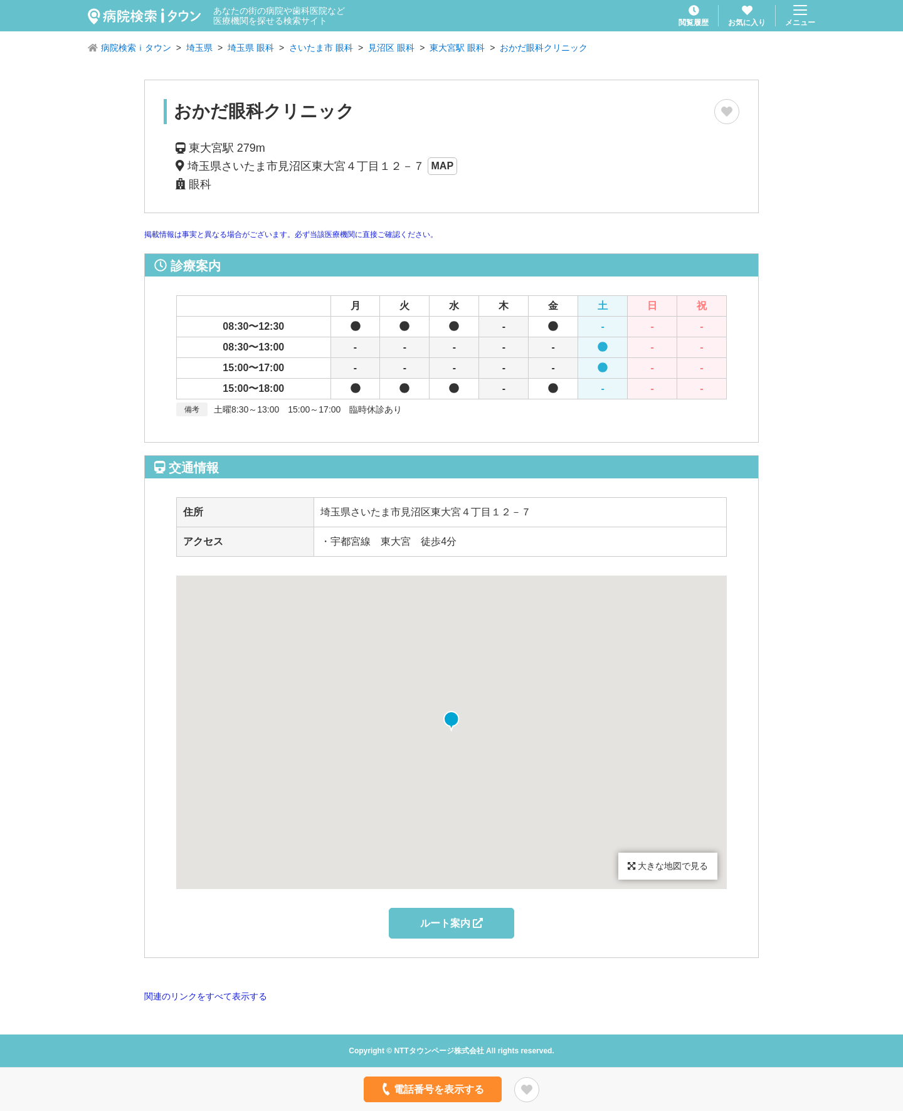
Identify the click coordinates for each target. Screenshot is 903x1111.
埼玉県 (199, 48)
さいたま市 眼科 (321, 48)
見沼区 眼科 (391, 48)
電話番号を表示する (431, 1089)
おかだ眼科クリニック (544, 48)
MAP (442, 166)
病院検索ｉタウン (136, 48)
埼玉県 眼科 (251, 48)
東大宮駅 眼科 (457, 48)
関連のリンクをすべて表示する (205, 996)
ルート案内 (451, 923)
